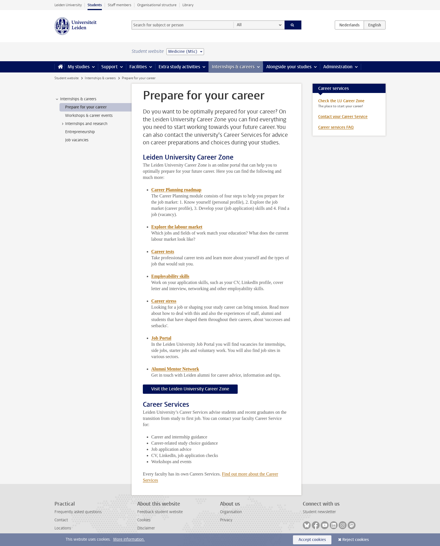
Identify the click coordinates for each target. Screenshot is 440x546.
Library (187, 5)
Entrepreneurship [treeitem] (80, 132)
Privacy (226, 520)
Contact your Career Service (343, 116)
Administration (337, 67)
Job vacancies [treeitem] (76, 140)
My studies (79, 67)
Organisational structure (157, 5)
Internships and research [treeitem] (83, 124)
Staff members (119, 5)
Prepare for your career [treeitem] (86, 107)
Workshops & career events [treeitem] (89, 115)
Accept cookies (312, 539)
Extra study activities (179, 67)
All (239, 25)
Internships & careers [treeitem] (75, 99)
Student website (66, 78)
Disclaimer (146, 528)
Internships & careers (233, 67)
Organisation (231, 512)
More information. (129, 539)
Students (95, 5)
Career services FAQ (336, 127)
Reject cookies (355, 539)
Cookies (143, 520)
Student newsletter (319, 512)
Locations (62, 528)
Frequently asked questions (78, 512)
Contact (61, 520)
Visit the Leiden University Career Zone (190, 389)
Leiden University (68, 5)
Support (109, 67)
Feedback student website (160, 512)
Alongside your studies (288, 67)
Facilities (138, 67)
